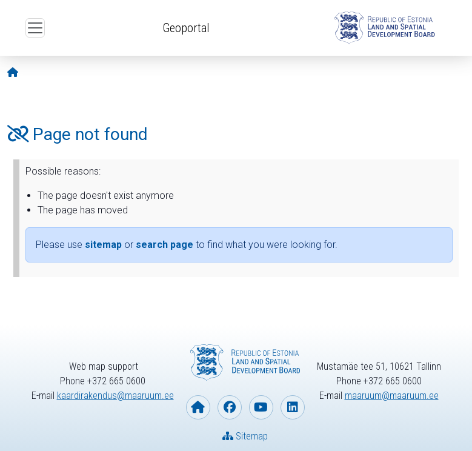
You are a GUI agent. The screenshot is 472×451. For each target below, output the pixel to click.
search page (164, 244)
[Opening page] (12, 72)
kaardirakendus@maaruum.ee (115, 395)
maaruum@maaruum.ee (392, 395)
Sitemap (245, 436)
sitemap (103, 244)
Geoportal (186, 28)
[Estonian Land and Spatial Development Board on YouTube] (261, 407)
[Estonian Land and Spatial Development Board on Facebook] (230, 407)
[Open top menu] (35, 28)
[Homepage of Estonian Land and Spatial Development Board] (198, 407)
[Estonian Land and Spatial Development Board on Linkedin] (293, 407)
